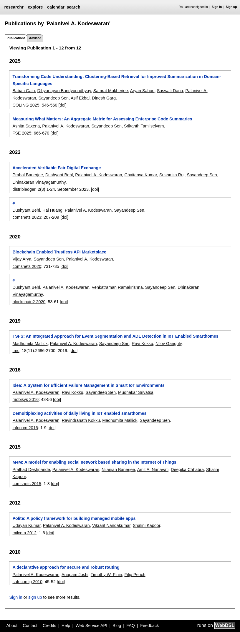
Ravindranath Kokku (81, 420)
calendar (55, 7)
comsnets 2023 (26, 217)
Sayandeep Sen (53, 98)
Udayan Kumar (26, 525)
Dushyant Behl (59, 174)
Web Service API (91, 625)
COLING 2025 (25, 105)
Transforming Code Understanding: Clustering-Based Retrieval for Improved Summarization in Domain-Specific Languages (116, 80)
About (12, 625)
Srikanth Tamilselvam (144, 126)
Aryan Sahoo (142, 90)
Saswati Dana (170, 90)
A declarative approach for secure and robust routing (65, 567)
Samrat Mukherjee (110, 90)
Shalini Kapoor (146, 525)
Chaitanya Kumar (140, 174)
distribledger (23, 189)
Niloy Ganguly (168, 343)
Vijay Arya (21, 259)
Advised (35, 38)
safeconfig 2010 (27, 581)
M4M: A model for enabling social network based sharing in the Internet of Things (94, 462)
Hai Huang (52, 210)
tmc (15, 350)
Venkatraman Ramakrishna (117, 287)
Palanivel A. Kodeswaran (65, 126)
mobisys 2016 (25, 399)
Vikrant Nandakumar (111, 525)
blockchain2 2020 (28, 301)
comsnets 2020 (26, 266)
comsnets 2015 (26, 483)
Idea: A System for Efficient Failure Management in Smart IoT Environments (88, 385)
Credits (49, 625)
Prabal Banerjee (27, 174)
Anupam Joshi (75, 574)
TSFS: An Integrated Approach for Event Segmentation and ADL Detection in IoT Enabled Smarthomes (115, 336)
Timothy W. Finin (106, 574)
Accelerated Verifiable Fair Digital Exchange (56, 167)
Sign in (217, 7)
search (73, 7)
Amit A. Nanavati (152, 469)
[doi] (62, 105)
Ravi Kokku (142, 343)
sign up (35, 597)
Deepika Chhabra (187, 469)
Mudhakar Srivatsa (135, 392)
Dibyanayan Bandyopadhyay (64, 90)
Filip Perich (134, 574)
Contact (30, 625)
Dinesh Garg (104, 98)
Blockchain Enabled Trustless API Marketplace (59, 252)
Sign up (231, 7)
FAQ (130, 625)
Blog (116, 625)
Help (66, 625)
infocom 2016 (25, 427)
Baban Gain (23, 90)
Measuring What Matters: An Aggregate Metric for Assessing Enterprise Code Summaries (102, 119)
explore (35, 7)
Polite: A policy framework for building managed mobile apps (73, 518)
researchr (14, 7)
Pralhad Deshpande (31, 469)
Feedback (149, 625)
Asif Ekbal (80, 98)
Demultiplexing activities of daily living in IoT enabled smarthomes (79, 413)
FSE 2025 (21, 133)
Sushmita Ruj (172, 174)
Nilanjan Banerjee (118, 469)
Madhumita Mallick (29, 343)
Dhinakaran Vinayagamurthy (38, 182)
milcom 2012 (24, 532)
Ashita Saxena (26, 126)
